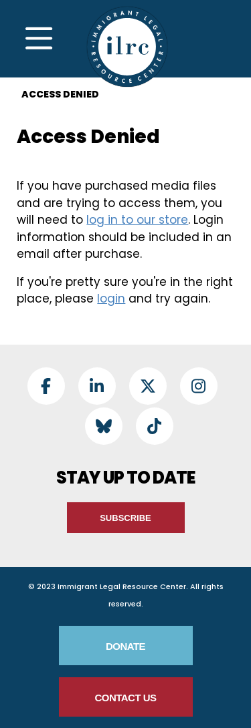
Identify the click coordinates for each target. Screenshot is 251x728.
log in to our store (137, 220)
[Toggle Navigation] (39, 38)
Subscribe (125, 518)
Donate (125, 646)
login (111, 299)
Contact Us (125, 697)
